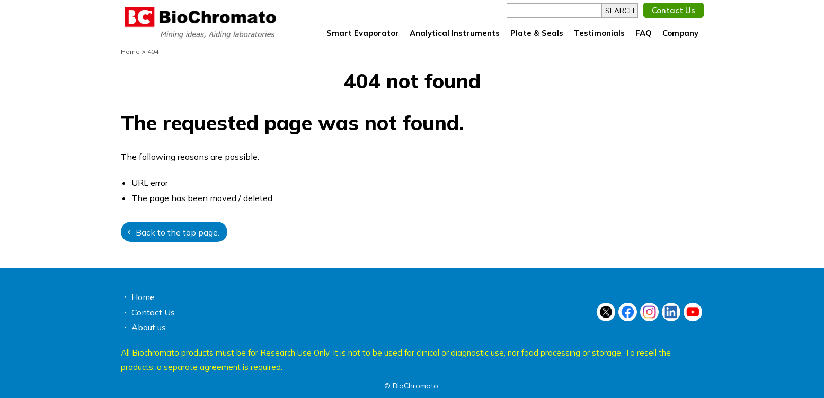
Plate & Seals (536, 33)
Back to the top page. (177, 232)
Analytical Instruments (455, 33)
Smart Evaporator (362, 33)
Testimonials (599, 33)
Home (143, 297)
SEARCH (619, 10)
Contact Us (673, 10)
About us (148, 327)
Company (680, 33)
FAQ (643, 33)
